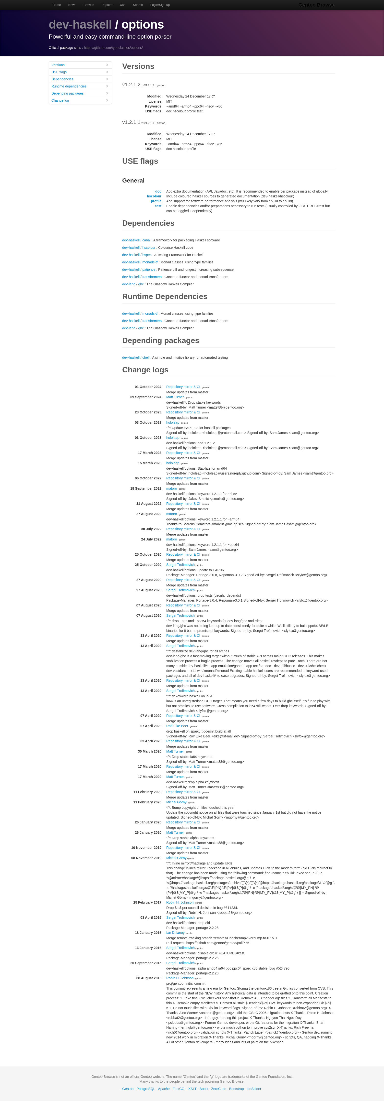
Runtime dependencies (80, 86)
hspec (147, 255)
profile (156, 201)
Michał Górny (176, 802)
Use (122, 5)
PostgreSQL (145, 1089)
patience (149, 269)
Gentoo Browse (317, 5)
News (72, 5)
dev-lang (128, 284)
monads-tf (150, 262)
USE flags (80, 72)
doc (158, 191)
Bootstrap (236, 1089)
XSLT (192, 1089)
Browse (89, 5)
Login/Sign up (160, 5)
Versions (80, 65)
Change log (80, 100)
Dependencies (80, 79)
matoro (171, 488)
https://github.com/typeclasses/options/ (113, 48)
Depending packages (80, 93)
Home (56, 5)
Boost (204, 1089)
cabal (147, 240)
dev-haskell (81, 24)
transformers (152, 277)
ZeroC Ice (218, 1089)
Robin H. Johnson (179, 902)
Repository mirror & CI (183, 387)
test (158, 206)
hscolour (154, 196)
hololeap (172, 422)
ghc (141, 284)
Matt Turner (175, 397)
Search (138, 5)
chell (146, 357)
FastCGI (179, 1089)
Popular (107, 5)
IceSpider (254, 1089)
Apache (163, 1089)
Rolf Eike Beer (177, 726)
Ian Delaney (175, 933)
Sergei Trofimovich (180, 565)
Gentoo (127, 1089)
